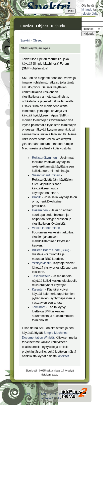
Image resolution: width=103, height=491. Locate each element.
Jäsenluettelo (41, 276)
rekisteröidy (89, 13)
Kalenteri (38, 289)
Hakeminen (40, 210)
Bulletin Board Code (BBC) (51, 250)
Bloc (59, 398)
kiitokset (63, 356)
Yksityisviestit (41, 263)
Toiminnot (38, 307)
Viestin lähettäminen (46, 228)
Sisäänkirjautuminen (46, 175)
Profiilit (36, 197)
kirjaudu (86, 9)
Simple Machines (68, 393)
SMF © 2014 (48, 393)
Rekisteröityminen (44, 157)
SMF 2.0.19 (32, 393)
